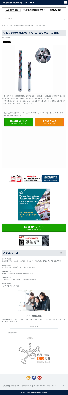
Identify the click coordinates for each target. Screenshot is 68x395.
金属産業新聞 (12, 333)
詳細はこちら (34, 326)
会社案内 (6, 386)
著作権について (26, 386)
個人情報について (39, 386)
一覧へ (61, 253)
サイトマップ (51, 386)
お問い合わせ (15, 386)
